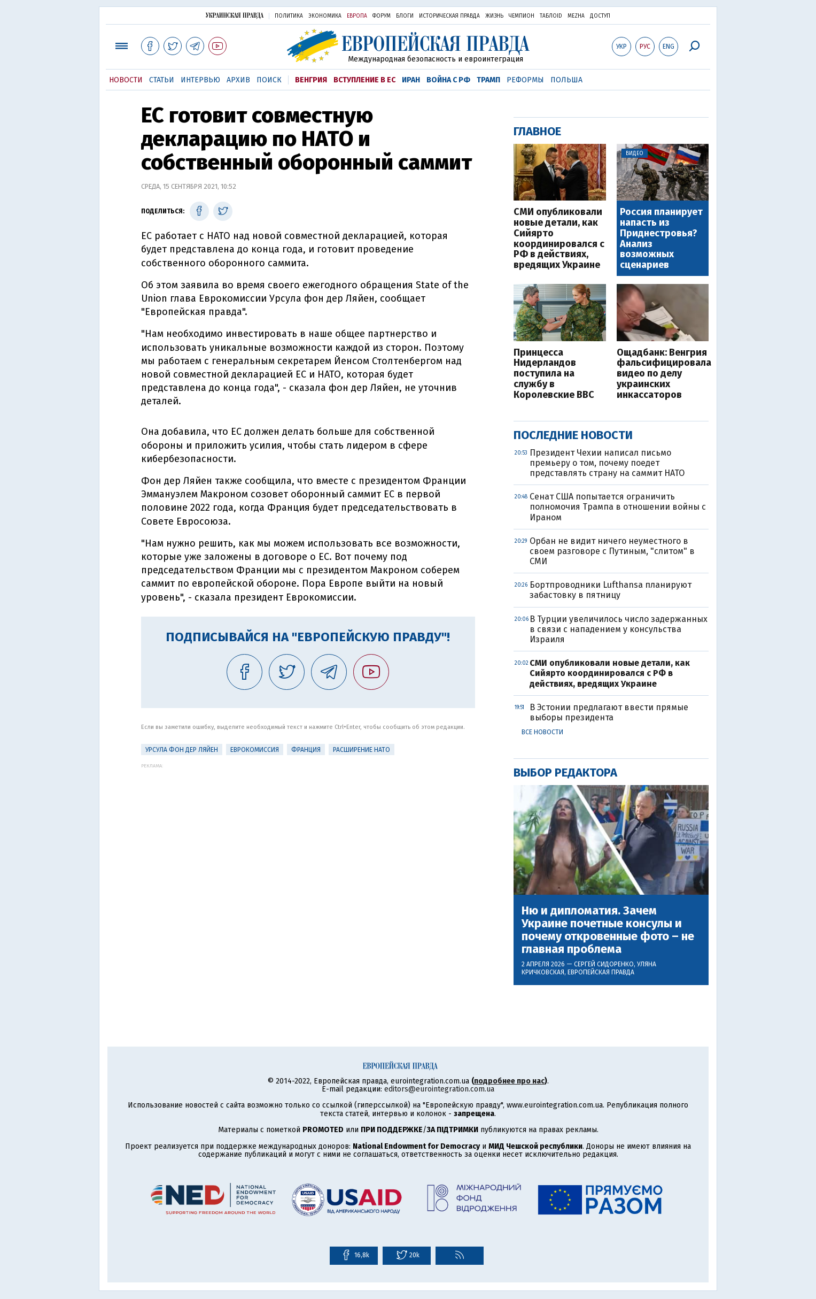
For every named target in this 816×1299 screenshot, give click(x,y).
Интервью (200, 79)
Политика (289, 16)
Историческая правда (449, 16)
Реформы (525, 79)
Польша (566, 79)
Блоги (405, 16)
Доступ (600, 16)
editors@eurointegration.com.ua (439, 1089)
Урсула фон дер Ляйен (181, 750)
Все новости (542, 732)
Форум (381, 16)
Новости (126, 79)
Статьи (161, 79)
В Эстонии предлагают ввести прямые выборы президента (609, 712)
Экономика (324, 16)
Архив (238, 79)
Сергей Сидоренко (604, 964)
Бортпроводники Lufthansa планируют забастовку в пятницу (610, 590)
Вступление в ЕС (364, 79)
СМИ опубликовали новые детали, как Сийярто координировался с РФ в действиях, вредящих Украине (559, 239)
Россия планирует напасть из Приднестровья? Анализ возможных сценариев (661, 239)
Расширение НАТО (361, 750)
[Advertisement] (308, 843)
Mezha (576, 16)
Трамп (488, 79)
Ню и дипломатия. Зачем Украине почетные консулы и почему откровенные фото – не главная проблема (608, 930)
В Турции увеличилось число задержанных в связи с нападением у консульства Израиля (619, 629)
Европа (357, 16)
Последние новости (573, 435)
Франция (306, 750)
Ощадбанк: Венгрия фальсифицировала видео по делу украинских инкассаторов (663, 374)
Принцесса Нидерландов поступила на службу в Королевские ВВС (554, 374)
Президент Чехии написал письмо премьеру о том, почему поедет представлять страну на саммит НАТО (607, 463)
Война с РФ (448, 79)
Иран (411, 79)
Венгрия (311, 79)
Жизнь (494, 16)
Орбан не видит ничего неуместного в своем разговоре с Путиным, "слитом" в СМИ (612, 551)
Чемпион (521, 16)
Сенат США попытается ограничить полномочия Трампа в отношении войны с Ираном (618, 506)
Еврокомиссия (254, 750)
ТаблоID (551, 16)
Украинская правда (234, 15)
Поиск (269, 79)
